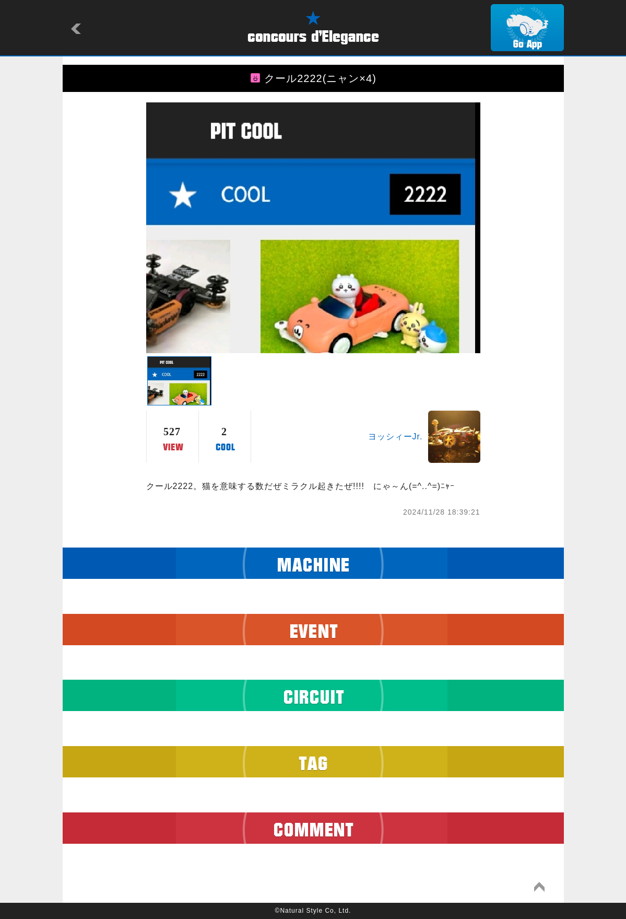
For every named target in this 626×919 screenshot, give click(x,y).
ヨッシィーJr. (395, 436)
